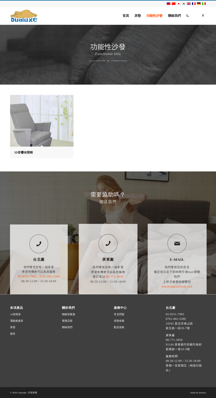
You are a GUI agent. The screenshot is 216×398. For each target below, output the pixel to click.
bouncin (202, 392)
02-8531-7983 (175, 314)
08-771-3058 (174, 339)
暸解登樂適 (68, 314)
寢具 (12, 333)
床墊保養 (119, 320)
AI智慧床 (15, 314)
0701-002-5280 (176, 318)
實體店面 (67, 320)
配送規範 (119, 327)
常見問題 (119, 314)
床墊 (12, 327)
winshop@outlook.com (177, 278)
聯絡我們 (67, 327)
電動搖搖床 (16, 320)
